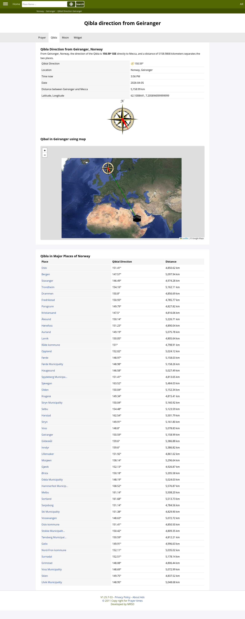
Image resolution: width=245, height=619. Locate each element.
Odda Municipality (52, 479)
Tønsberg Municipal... (54, 537)
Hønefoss (47, 325)
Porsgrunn (48, 306)
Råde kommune (51, 345)
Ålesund (46, 319)
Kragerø (46, 396)
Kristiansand (49, 313)
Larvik (45, 338)
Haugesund (48, 370)
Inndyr (45, 447)
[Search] (44, 4)
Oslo (44, 268)
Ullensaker (48, 454)
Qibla (54, 37)
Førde (45, 357)
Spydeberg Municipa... (54, 377)
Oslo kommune (50, 524)
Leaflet (184, 238)
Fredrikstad (48, 300)
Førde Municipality (52, 364)
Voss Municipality (52, 569)
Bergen (46, 274)
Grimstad (47, 563)
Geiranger (47, 434)
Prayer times (135, 600)
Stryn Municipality (52, 402)
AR (241, 4)
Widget (78, 37)
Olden (45, 389)
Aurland (46, 332)
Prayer (42, 37)
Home (16, 4)
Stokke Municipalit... (53, 531)
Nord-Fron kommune (54, 550)
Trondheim (48, 287)
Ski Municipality (51, 511)
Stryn (45, 422)
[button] (108, 167)
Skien (45, 576)
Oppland (47, 351)
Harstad (46, 415)
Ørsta (45, 473)
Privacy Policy (122, 597)
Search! (80, 4)
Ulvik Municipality (52, 582)
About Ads (138, 597)
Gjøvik (45, 466)
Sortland (46, 499)
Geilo (45, 543)
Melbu (45, 492)
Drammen (47, 293)
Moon (65, 37)
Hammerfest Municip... (55, 486)
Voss (44, 428)
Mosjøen (47, 460)
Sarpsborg (47, 505)
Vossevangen (49, 518)
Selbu (45, 409)
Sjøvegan (47, 383)
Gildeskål (47, 441)
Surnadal (47, 556)
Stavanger (47, 280)
